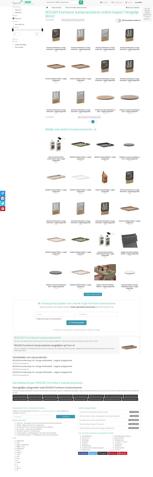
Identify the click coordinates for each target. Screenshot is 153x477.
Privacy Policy (86, 450)
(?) (140, 20)
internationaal (35, 431)
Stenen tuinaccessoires (65, 396)
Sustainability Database (24, 435)
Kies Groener (21, 429)
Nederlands (20, 441)
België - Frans (21, 447)
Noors (18, 450)
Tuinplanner (118, 444)
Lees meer (147, 19)
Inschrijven (65, 416)
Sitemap (84, 444)
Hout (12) (18, 10)
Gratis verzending (20, 45)
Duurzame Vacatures (23, 431)
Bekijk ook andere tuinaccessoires (71, 129)
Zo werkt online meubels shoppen (93, 448)
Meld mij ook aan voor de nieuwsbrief (48, 319)
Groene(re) (28, 2)
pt (17, 460)
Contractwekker (21, 433)
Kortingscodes (119, 440)
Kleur (15, 15)
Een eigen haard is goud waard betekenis (109, 420)
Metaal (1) (18, 12)
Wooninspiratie (119, 448)
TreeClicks (20, 423)
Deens (19, 468)
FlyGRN (19, 425)
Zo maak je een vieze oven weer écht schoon (109, 412)
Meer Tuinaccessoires (93, 294)
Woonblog (85, 440)
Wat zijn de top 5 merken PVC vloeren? (109, 424)
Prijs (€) (16, 27)
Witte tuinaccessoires (81, 399)
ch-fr (18, 456)
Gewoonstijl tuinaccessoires (112, 399)
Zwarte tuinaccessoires (50, 399)
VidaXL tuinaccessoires (50, 396)
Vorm (15, 39)
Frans (18, 443)
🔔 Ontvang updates (76, 323)
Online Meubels (87, 436)
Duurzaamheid (119, 438)
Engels (19, 462)
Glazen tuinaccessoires (20, 396)
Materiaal (16, 7)
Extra (15, 41)
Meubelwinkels (86, 446)
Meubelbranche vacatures (123, 436)
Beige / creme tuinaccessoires (114, 396)
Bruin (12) (18, 18)
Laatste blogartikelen (87, 408)
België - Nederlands (23, 445)
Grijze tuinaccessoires (131, 396)
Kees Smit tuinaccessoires (130, 399)
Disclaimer (85, 442)
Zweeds (19, 452)
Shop (15, 21)
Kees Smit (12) (19, 24)
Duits (18, 458)
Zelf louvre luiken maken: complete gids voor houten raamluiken (109, 416)
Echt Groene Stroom (23, 427)
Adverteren (118, 446)
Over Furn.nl (85, 438)
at (17, 470)
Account (128, 2)
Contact (117, 450)
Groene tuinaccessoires (80, 396)
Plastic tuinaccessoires (35, 399)
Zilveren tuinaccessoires (95, 399)
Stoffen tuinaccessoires (65, 399)
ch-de (18, 454)
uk (17, 466)
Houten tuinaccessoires (20, 399)
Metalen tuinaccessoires (96, 396)
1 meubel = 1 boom (121, 442)
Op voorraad (19, 47)
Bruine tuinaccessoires (35, 396)
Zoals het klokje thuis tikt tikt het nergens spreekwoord (109, 428)
